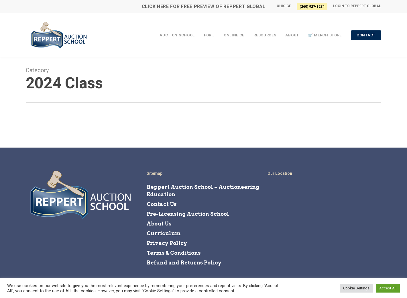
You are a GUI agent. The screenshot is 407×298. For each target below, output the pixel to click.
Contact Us (161, 204)
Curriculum (164, 233)
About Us (159, 224)
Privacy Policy (167, 243)
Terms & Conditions (173, 253)
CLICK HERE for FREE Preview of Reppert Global (204, 6)
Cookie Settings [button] (356, 288)
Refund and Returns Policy (184, 263)
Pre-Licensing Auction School (188, 214)
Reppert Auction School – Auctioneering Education (203, 190)
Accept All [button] (387, 288)
